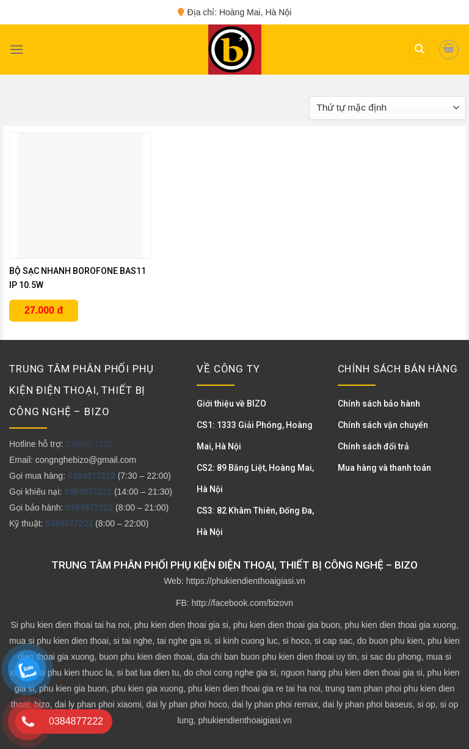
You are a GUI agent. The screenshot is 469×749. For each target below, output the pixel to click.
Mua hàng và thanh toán (384, 468)
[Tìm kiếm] (419, 50)
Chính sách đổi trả (373, 446)
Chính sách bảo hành (379, 403)
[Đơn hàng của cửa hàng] (387, 108)
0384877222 (89, 444)
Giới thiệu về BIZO (231, 403)
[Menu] (16, 49)
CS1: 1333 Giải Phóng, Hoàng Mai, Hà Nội (255, 435)
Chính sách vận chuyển (383, 425)
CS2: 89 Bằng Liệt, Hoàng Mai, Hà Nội (255, 478)
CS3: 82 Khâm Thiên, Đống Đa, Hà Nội (255, 521)
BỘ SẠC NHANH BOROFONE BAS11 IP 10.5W (77, 278)
